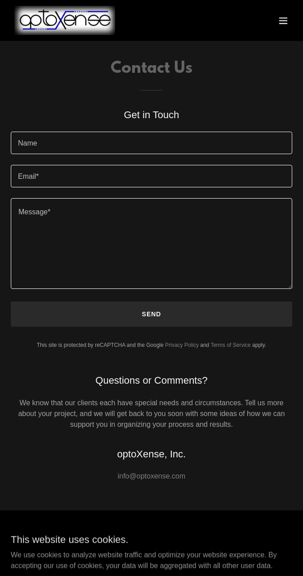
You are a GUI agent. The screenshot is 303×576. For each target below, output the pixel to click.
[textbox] (151, 143)
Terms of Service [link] (230, 345)
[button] (283, 21)
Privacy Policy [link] (182, 345)
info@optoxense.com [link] (152, 476)
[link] (64, 20)
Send (151, 314)
